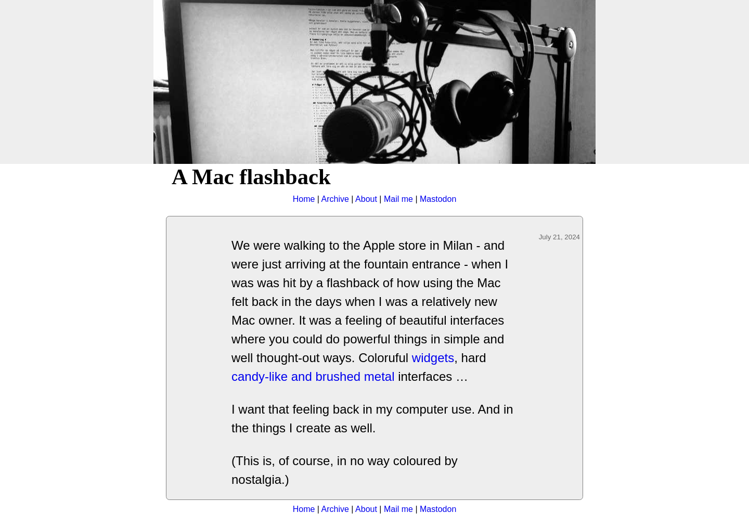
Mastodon (438, 199)
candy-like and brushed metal (313, 376)
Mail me (398, 199)
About (366, 199)
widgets (433, 358)
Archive (335, 199)
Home (304, 199)
